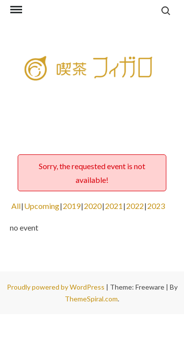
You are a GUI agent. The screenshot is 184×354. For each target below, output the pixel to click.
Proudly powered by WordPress (56, 287)
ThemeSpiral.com (91, 299)
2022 (135, 205)
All (16, 205)
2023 (156, 205)
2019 (71, 205)
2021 (114, 205)
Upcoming (41, 205)
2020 (93, 205)
